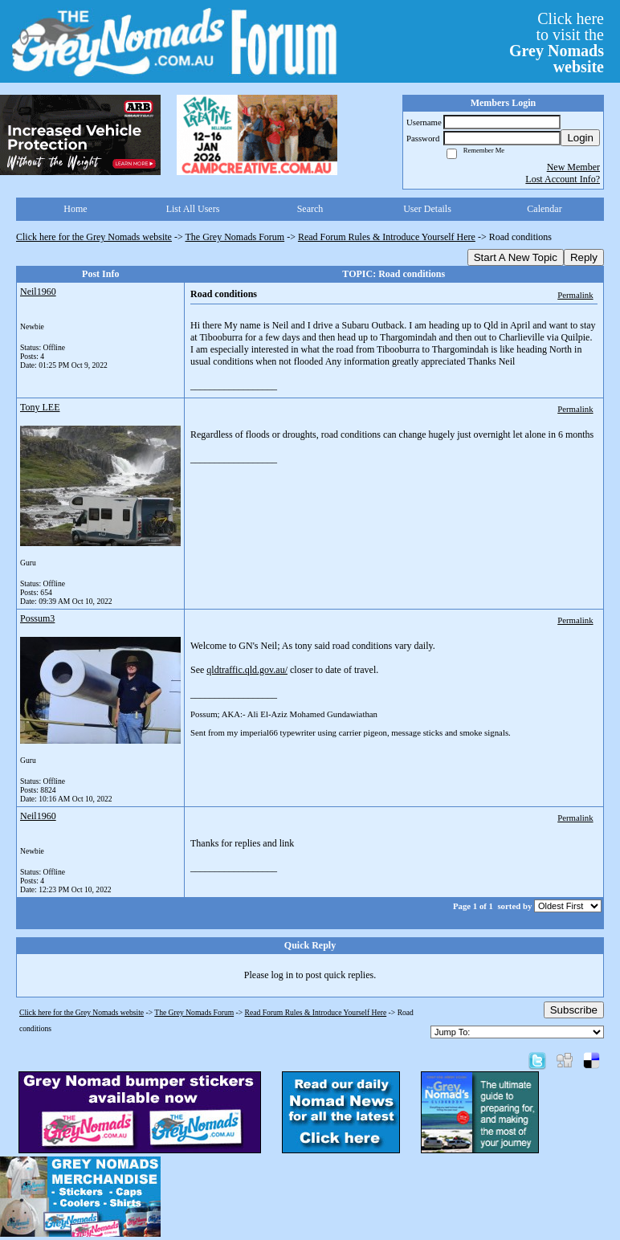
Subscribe (574, 1010)
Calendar (544, 208)
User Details (427, 208)
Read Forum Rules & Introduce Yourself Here (386, 237)
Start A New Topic (515, 257)
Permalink (575, 295)
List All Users (193, 208)
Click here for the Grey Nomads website (94, 237)
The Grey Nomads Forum (235, 237)
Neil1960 (38, 291)
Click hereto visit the (556, 42)
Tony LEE (39, 407)
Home (75, 208)
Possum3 (37, 618)
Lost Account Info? (562, 179)
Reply (584, 257)
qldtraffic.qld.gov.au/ (247, 669)
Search (310, 208)
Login (580, 138)
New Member (573, 167)
